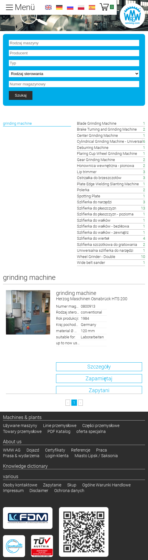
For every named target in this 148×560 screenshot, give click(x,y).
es (92, 7)
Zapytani (99, 390)
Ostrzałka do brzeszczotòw (99, 178)
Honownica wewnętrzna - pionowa (105, 165)
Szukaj (21, 95)
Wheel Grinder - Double (96, 256)
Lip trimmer (86, 172)
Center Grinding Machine (97, 135)
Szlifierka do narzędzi (94, 202)
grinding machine (99, 296)
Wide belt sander (91, 262)
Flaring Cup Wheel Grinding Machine (107, 153)
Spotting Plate (88, 196)
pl (81, 7)
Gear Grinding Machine (96, 160)
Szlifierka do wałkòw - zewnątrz (103, 232)
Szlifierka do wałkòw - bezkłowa (103, 226)
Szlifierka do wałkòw (94, 220)
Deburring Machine (92, 147)
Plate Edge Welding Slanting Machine (108, 184)
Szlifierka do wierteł (93, 238)
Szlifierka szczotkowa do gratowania (107, 244)
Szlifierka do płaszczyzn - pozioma (105, 214)
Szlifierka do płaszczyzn (96, 208)
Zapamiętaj (98, 378)
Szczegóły (99, 366)
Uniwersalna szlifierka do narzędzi (105, 250)
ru (70, 7)
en (48, 7)
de (59, 7)
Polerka (83, 190)
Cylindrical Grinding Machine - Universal (110, 141)
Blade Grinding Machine (96, 123)
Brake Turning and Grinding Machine (107, 129)
